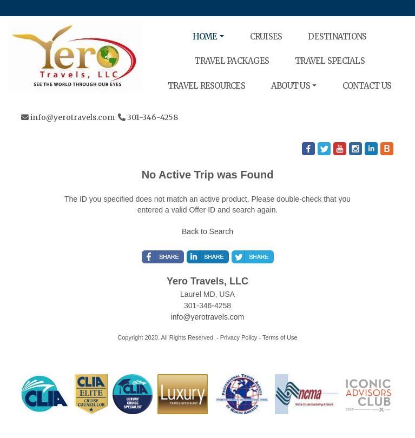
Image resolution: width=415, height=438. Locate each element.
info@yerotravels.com (72, 117)
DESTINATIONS (337, 36)
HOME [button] (205, 36)
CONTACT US (367, 86)
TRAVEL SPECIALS (330, 61)
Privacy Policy (238, 337)
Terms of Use (280, 337)
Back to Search (207, 231)
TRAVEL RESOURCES (206, 86)
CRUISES (266, 36)
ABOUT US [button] (290, 86)
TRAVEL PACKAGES (231, 61)
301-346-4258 (152, 117)
